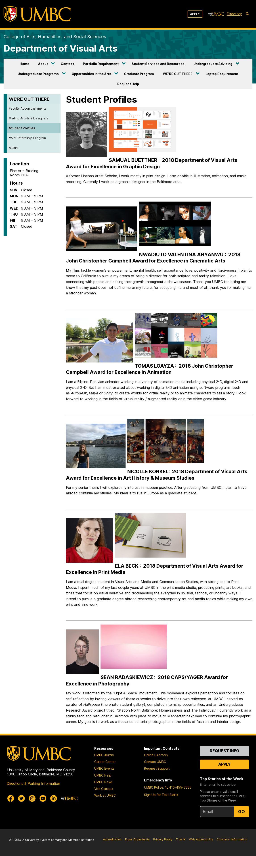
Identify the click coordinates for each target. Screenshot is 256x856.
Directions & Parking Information (33, 783)
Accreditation (112, 839)
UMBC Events (104, 768)
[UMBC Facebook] (11, 798)
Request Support (157, 768)
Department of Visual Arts (61, 48)
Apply (195, 14)
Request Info (224, 750)
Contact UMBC (155, 762)
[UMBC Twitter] (21, 798)
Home (24, 64)
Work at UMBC (105, 795)
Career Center (105, 762)
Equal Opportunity (137, 839)
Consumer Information (232, 839)
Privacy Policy (162, 839)
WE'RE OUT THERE (29, 99)
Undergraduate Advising (212, 64)
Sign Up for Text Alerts (161, 795)
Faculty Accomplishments (27, 108)
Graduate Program (139, 74)
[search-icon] (247, 14)
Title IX (180, 839)
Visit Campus (103, 789)
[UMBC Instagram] (32, 798)
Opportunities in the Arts (91, 74)
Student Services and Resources (158, 64)
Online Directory (156, 755)
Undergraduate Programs (38, 74)
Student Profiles (22, 128)
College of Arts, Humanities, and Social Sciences (55, 36)
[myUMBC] (215, 14)
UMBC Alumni (104, 755)
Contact (67, 64)
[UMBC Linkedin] (54, 798)
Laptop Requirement (222, 74)
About (43, 64)
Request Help (128, 84)
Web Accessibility (201, 839)
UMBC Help (102, 775)
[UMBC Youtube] (43, 798)
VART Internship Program (27, 138)
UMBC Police (153, 787)
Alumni (13, 148)
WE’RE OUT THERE (178, 74)
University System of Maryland (46, 839)
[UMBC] (37, 14)
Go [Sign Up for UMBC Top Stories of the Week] (241, 811)
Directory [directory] (234, 14)
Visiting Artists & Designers (28, 118)
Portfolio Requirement (101, 64)
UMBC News (103, 782)
